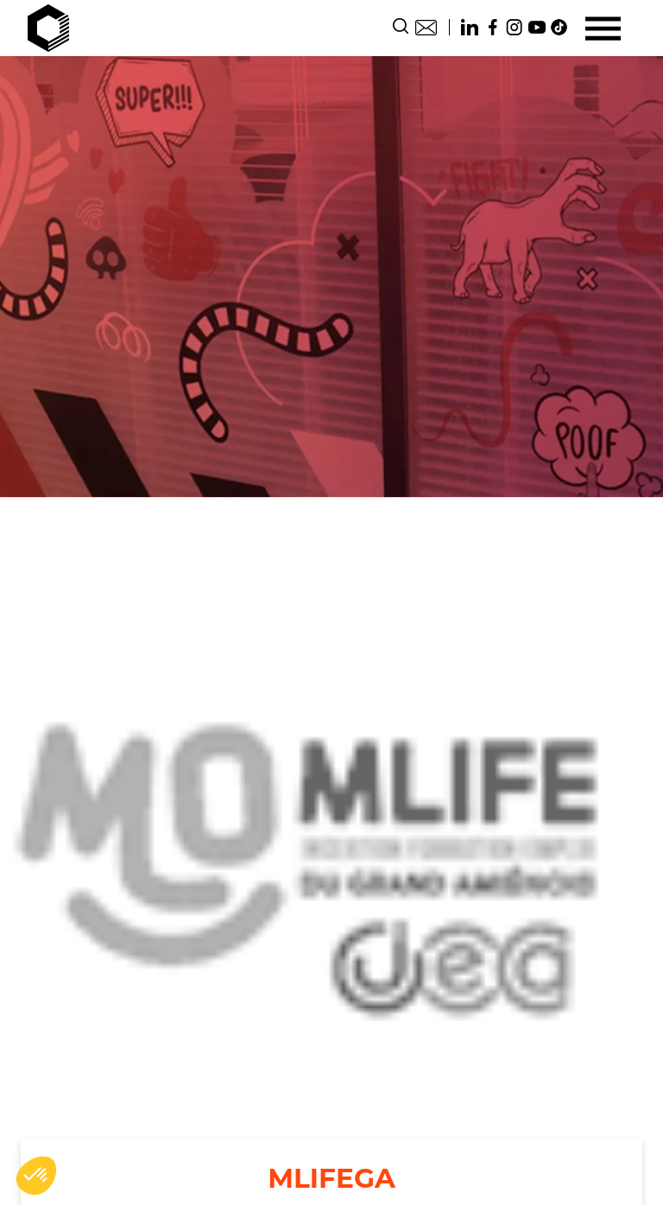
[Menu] (603, 28)
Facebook (492, 27)
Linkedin (469, 27)
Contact (426, 27)
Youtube (537, 27)
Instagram (514, 27)
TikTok (559, 27)
